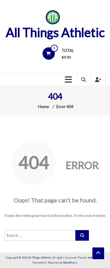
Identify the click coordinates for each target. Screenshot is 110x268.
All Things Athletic (55, 32)
